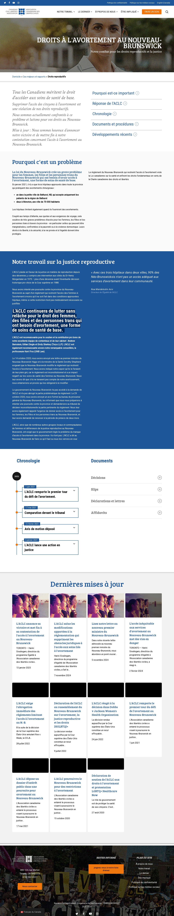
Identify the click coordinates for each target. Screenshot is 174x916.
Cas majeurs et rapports (34, 76)
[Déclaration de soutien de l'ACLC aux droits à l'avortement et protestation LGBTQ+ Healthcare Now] (106, 764)
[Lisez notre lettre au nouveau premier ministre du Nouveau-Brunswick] (106, 605)
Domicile (16, 76)
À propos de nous (144, 864)
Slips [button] (126, 489)
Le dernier (144, 873)
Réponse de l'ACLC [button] (107, 103)
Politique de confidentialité (144, 882)
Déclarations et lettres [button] (126, 501)
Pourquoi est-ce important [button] (113, 93)
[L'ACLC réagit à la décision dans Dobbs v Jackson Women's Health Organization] (106, 690)
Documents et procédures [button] (113, 124)
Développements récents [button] (112, 134)
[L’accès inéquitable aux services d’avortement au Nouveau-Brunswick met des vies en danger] (143, 605)
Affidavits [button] (126, 512)
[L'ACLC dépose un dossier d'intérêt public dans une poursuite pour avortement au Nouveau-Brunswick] (30, 765)
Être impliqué (144, 877)
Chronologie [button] (102, 113)
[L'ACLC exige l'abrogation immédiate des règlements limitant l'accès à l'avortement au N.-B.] (30, 690)
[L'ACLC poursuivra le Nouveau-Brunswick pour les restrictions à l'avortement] (68, 765)
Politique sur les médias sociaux (144, 887)
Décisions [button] (126, 477)
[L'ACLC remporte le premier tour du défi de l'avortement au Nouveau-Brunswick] (143, 690)
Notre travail (144, 868)
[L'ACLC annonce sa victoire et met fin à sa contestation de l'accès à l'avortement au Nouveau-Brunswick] (30, 605)
